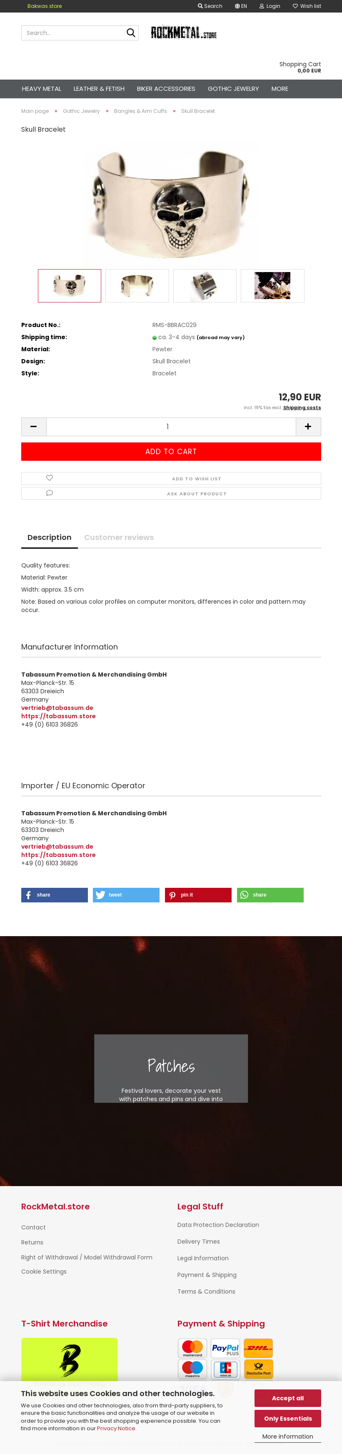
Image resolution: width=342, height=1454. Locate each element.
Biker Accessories (166, 88)
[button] (241, 6)
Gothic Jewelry (233, 88)
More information (287, 1436)
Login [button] (270, 6)
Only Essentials (288, 1418)
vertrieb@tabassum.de (57, 708)
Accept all (288, 1398)
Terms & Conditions (206, 1291)
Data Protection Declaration (218, 1225)
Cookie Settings (44, 1271)
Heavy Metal (41, 88)
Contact (33, 1227)
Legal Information (203, 1258)
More (280, 88)
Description (49, 537)
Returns (32, 1242)
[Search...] (131, 33)
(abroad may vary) (221, 337)
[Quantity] (171, 426)
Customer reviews (119, 537)
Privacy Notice (116, 1428)
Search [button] (210, 6)
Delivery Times (198, 1241)
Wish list (307, 6)
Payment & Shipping (207, 1275)
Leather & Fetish (99, 88)
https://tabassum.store (58, 716)
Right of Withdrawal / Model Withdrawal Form (86, 1257)
